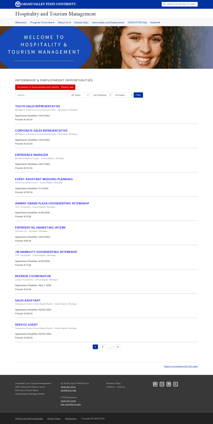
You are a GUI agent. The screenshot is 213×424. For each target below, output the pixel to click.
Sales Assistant (28, 300)
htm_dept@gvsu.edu (71, 404)
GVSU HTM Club (137, 22)
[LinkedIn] (169, 384)
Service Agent (26, 324)
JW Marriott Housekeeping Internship (46, 251)
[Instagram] (162, 384)
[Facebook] (155, 384)
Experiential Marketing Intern (40, 227)
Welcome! (21, 22)
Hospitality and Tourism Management (55, 13)
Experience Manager (31, 154)
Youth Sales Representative (37, 106)
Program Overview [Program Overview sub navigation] (42, 22)
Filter (138, 95)
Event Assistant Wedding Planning (44, 179)
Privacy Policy (54, 418)
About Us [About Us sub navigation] (64, 22)
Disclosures (71, 418)
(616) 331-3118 (68, 401)
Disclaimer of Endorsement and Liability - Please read (45, 87)
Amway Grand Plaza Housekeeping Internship (52, 203)
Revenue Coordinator (33, 276)
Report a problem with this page (181, 366)
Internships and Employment (108, 22)
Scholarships (81, 22)
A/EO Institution (29, 418)
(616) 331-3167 (68, 387)
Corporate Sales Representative (41, 130)
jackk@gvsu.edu (68, 390)
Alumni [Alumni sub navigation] (155, 22)
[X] (176, 384)
